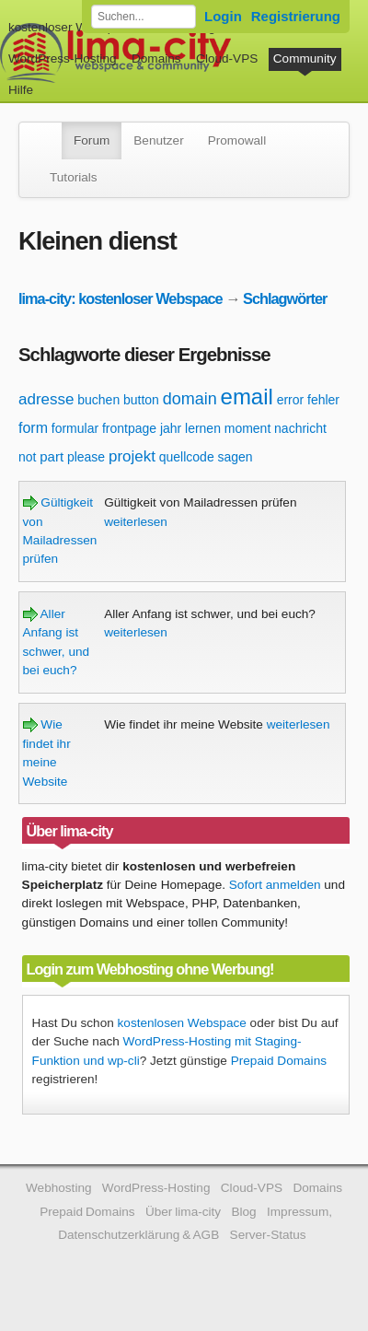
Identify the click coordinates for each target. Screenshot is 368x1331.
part (51, 456)
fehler (323, 399)
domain (190, 399)
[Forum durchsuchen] (143, 17)
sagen (234, 457)
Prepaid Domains (279, 1061)
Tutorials (74, 177)
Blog (243, 1212)
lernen (203, 428)
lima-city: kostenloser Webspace (120, 298)
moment (247, 428)
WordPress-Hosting (62, 58)
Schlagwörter (285, 298)
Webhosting (59, 1188)
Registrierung (295, 16)
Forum (91, 140)
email (247, 396)
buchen (98, 399)
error (291, 399)
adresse (46, 399)
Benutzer (158, 140)
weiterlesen (135, 522)
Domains (156, 58)
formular (75, 428)
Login (223, 16)
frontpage (129, 428)
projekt (132, 456)
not (27, 457)
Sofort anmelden (275, 885)
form (33, 428)
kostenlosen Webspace (182, 1023)
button (141, 399)
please (86, 457)
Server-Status (268, 1235)
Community (305, 58)
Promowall (237, 140)
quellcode (186, 457)
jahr (170, 428)
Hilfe (20, 90)
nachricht (300, 428)
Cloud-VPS (227, 58)
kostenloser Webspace (71, 27)
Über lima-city (183, 1212)
